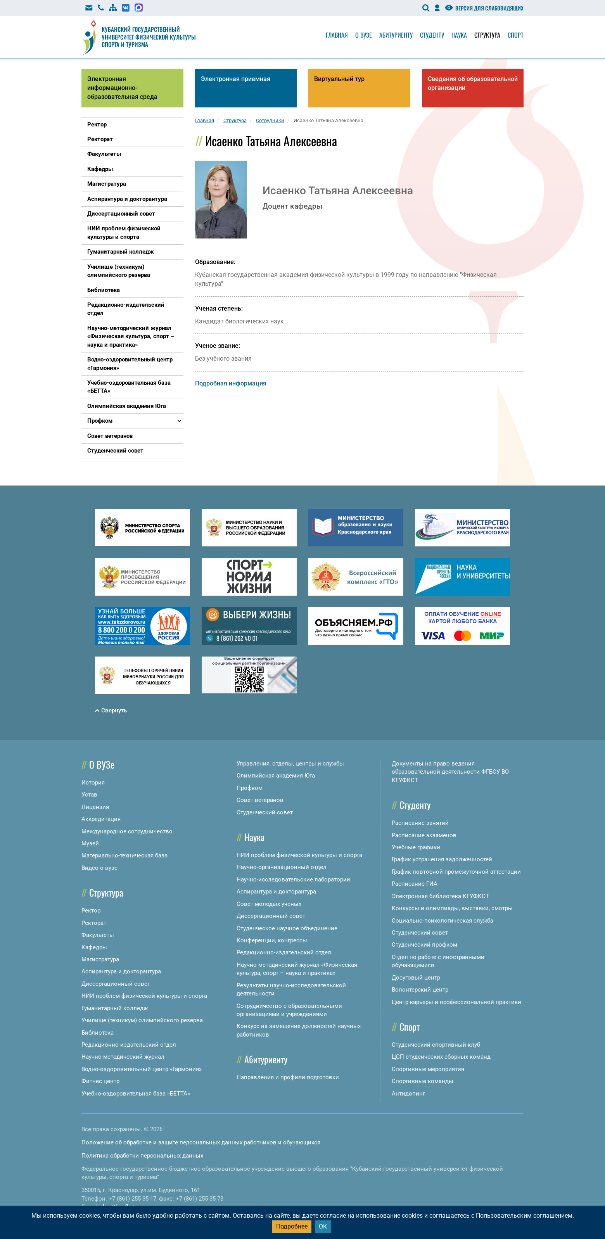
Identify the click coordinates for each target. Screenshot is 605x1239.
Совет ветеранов (260, 800)
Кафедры (94, 947)
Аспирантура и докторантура (121, 971)
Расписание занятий (420, 822)
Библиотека (97, 1032)
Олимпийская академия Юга (276, 775)
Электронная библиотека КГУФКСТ (440, 896)
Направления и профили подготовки (288, 1077)
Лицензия (95, 807)
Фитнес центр (100, 1081)
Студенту (432, 35)
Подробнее (292, 1226)
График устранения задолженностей (442, 859)
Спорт (516, 35)
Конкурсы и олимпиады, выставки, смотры (452, 908)
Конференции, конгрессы (272, 940)
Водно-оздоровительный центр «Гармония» (141, 1069)
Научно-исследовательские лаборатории (293, 879)
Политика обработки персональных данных (142, 1155)
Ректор (90, 910)
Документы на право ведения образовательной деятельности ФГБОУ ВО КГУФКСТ (450, 772)
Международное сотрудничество (127, 831)
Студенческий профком (424, 944)
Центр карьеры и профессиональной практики (456, 1002)
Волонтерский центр (420, 989)
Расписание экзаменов (424, 835)
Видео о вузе (99, 867)
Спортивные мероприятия (428, 1069)
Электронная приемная (235, 79)
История (93, 782)
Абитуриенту (396, 35)
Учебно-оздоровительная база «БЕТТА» (135, 1093)
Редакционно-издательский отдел (128, 1044)
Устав (89, 794)
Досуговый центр (416, 977)
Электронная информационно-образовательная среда (122, 87)
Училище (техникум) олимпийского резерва (142, 1020)
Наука (459, 35)
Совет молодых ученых (269, 903)
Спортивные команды (422, 1081)
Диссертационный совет (115, 983)
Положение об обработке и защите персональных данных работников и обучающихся (200, 1142)
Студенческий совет (265, 812)
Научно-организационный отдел (282, 867)
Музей (90, 843)
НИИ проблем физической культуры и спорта (144, 995)
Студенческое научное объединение (287, 928)
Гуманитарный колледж (114, 1008)
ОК (323, 1226)
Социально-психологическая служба (442, 920)
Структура (487, 35)
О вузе (363, 35)
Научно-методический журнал (122, 1056)
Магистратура (100, 959)
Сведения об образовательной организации (473, 83)
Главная (337, 35)
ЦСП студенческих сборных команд (441, 1056)
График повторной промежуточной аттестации (456, 871)
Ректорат (93, 922)
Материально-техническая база (124, 855)
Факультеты (97, 934)
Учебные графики (416, 847)
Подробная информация (230, 383)
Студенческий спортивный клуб (436, 1044)
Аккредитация (101, 819)
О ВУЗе (101, 764)
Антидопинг (408, 1093)
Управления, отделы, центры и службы (290, 763)
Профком (250, 788)
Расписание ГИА (414, 883)
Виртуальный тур (339, 79)
